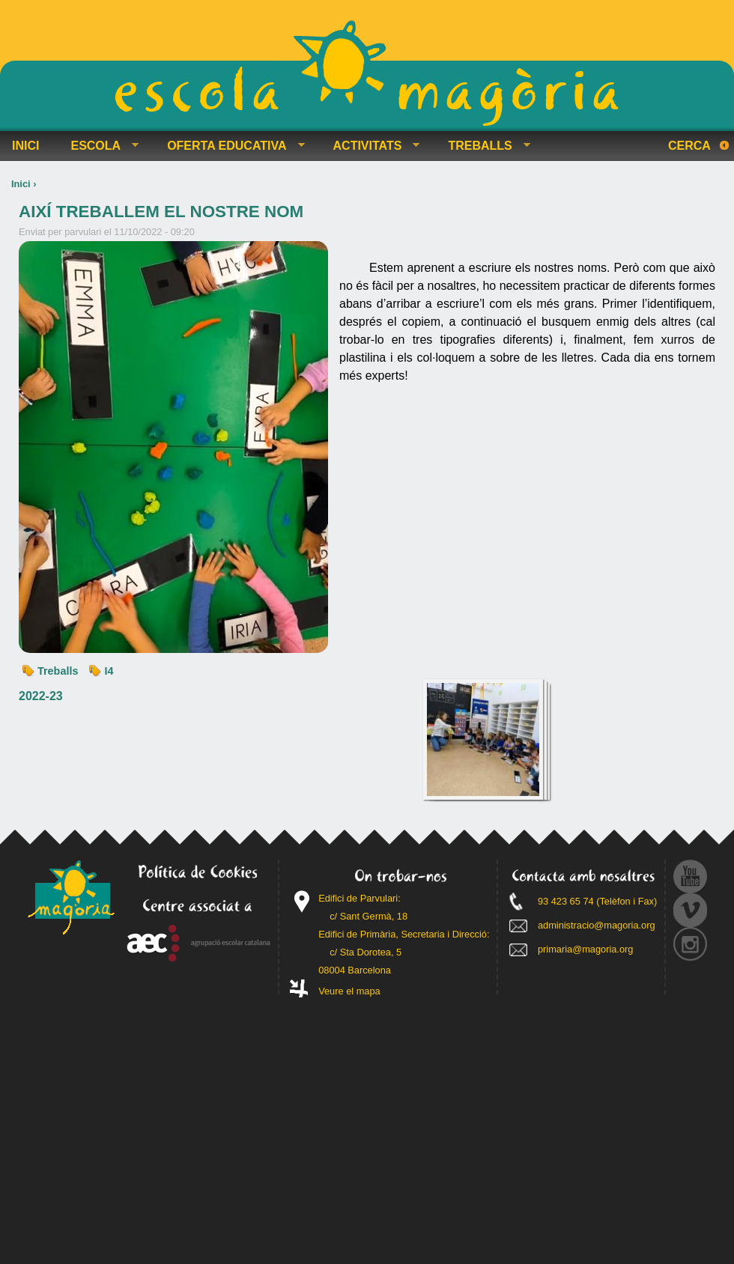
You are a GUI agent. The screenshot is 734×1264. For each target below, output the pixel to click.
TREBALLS (483, 146)
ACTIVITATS (370, 146)
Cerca (689, 145)
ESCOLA (98, 146)
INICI (25, 145)
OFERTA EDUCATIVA (229, 146)
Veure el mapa (349, 991)
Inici (21, 183)
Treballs (57, 671)
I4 (108, 671)
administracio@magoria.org (596, 925)
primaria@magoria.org (586, 949)
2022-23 (41, 696)
